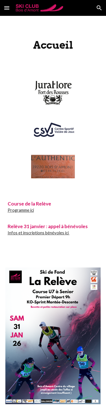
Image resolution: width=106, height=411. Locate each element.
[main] (53, 45)
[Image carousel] (53, 96)
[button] (7, 8)
